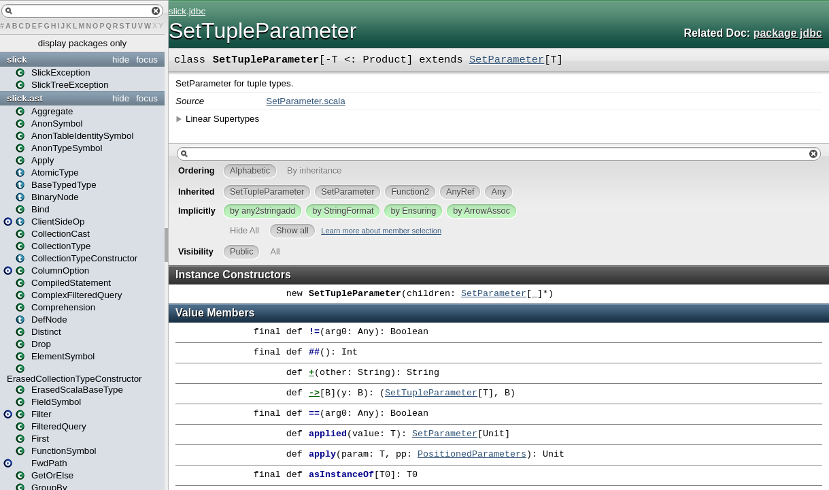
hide (120, 59)
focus (147, 59)
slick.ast (25, 98)
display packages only (82, 43)
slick (17, 59)
